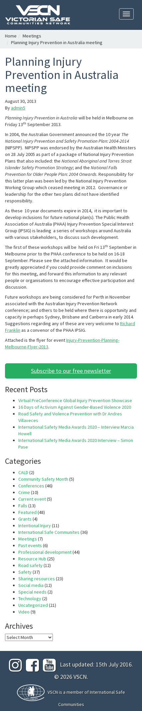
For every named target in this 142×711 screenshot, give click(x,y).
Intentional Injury (34, 526)
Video (24, 612)
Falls (22, 506)
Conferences (31, 486)
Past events (30, 545)
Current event (32, 499)
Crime (24, 492)
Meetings (32, 36)
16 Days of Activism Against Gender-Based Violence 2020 (74, 407)
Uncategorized (33, 605)
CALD (23, 472)
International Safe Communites (48, 532)
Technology (29, 599)
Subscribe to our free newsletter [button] (71, 371)
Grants (25, 519)
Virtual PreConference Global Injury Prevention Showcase (75, 400)
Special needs (32, 592)
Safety (25, 572)
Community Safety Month (43, 479)
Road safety (30, 565)
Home (11, 36)
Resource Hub (32, 559)
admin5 (18, 108)
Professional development (44, 552)
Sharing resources (36, 579)
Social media (31, 585)
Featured (27, 512)
